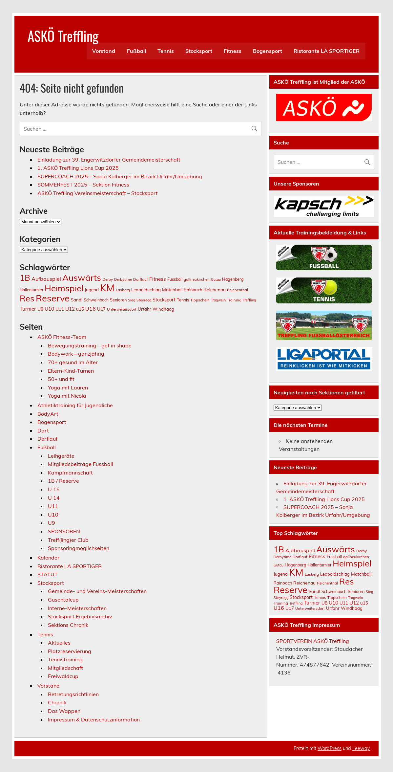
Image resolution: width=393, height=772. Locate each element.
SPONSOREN (64, 531)
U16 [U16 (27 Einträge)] (90, 308)
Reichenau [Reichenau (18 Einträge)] (214, 289)
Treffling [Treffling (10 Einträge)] (249, 300)
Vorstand (103, 51)
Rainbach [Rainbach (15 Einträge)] (193, 289)
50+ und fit (61, 379)
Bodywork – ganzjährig (76, 353)
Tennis (165, 51)
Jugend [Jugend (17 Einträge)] (92, 289)
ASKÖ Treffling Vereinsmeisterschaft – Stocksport (97, 193)
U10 (53, 514)
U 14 (54, 498)
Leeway (361, 748)
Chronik (57, 702)
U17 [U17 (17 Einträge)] (101, 309)
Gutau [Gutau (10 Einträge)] (216, 279)
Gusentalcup (63, 599)
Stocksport (198, 51)
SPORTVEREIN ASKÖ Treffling (312, 641)
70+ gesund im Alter (73, 362)
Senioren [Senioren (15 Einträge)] (118, 299)
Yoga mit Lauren (68, 387)
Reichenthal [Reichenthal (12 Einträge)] (237, 289)
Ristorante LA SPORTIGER (327, 51)
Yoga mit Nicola (67, 395)
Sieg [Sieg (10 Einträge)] (131, 300)
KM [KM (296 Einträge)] (107, 288)
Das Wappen (64, 711)
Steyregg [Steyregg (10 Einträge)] (143, 300)
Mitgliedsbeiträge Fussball (80, 464)
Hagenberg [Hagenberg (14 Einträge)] (233, 279)
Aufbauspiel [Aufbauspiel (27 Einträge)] (46, 279)
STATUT (47, 574)
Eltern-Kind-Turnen (71, 370)
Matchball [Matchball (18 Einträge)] (172, 289)
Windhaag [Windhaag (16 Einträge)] (163, 309)
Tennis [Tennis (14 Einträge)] (183, 299)
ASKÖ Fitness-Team (61, 337)
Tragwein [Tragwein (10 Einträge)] (218, 300)
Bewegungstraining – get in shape (90, 345)
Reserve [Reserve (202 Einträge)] (53, 298)
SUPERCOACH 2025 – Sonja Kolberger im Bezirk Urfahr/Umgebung (119, 176)
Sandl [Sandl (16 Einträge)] (76, 299)
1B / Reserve (63, 480)
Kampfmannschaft (70, 472)
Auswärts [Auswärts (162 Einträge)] (81, 277)
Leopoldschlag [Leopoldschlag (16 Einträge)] (146, 289)
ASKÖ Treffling (63, 35)
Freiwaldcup (63, 676)
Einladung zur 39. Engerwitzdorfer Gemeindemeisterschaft (108, 159)
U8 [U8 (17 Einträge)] (40, 309)
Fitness (232, 51)
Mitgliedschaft (65, 668)
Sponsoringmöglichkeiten (78, 548)
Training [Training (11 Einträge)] (234, 300)
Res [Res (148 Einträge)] (27, 298)
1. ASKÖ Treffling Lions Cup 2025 (78, 168)
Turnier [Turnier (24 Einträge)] (28, 309)
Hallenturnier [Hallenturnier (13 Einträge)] (31, 289)
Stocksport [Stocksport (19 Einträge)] (164, 300)
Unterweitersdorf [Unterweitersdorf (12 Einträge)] (121, 309)
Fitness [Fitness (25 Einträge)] (157, 279)
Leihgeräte (61, 455)
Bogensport (267, 51)
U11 (53, 506)
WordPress (329, 748)
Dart (43, 430)
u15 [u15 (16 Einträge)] (80, 309)
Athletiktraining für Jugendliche (75, 405)
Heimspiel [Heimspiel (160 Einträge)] (64, 288)
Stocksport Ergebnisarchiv (80, 616)
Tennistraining (65, 659)
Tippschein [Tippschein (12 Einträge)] (200, 300)
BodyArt (47, 413)
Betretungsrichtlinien (73, 694)
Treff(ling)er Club (68, 540)
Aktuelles (59, 642)
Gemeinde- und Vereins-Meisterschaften (97, 591)
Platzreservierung (69, 651)
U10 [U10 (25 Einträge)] (49, 308)
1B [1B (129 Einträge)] (25, 278)
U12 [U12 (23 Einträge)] (70, 309)
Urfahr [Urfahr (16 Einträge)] (144, 309)
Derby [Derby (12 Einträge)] (107, 279)
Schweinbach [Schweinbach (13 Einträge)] (96, 300)
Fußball (136, 51)
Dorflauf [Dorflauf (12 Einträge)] (140, 279)
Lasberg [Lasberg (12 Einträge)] (123, 289)
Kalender (48, 557)
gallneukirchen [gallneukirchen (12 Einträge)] (197, 279)
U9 (51, 522)
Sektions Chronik (68, 625)
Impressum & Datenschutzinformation (94, 719)
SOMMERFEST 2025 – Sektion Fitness (83, 184)
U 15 (54, 489)
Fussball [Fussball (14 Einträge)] (174, 279)
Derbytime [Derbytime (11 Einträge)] (123, 279)
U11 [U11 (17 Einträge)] (59, 309)
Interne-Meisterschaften (77, 608)
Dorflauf (47, 438)
